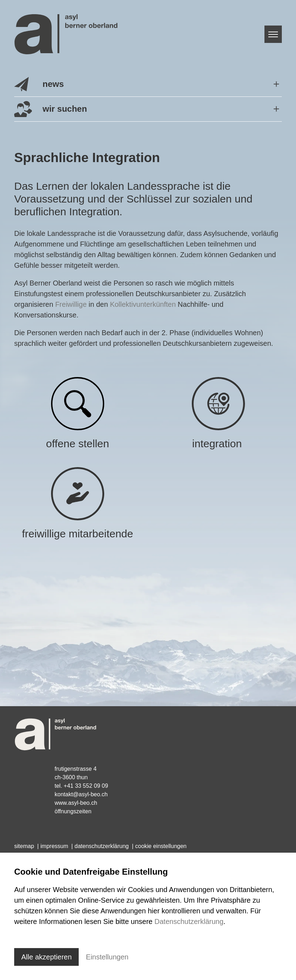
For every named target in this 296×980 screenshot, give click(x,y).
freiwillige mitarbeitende (77, 533)
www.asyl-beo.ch (76, 803)
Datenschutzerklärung (189, 921)
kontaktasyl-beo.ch (81, 794)
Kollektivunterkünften (143, 304)
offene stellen (77, 443)
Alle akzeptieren (46, 957)
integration (218, 443)
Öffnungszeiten (73, 811)
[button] (148, 84)
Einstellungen (107, 957)
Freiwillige (71, 304)
